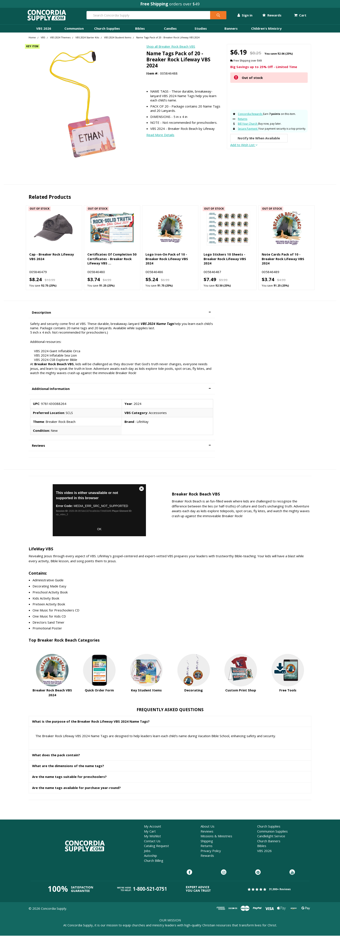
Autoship (150, 857)
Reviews (207, 832)
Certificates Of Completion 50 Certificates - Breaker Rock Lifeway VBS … (112, 260)
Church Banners (268, 842)
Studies (201, 30)
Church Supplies (107, 30)
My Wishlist (152, 837)
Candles (170, 30)
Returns (242, 120)
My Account (152, 827)
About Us (207, 827)
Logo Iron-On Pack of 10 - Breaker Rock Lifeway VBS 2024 (166, 260)
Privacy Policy (211, 852)
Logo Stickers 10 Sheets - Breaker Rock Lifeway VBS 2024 (225, 260)
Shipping (207, 842)
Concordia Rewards (250, 115)
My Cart (150, 832)
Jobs (147, 852)
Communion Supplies (272, 832)
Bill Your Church (247, 125)
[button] (122, 313)
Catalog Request (156, 847)
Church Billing (153, 862)
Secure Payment (247, 130)
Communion (74, 30)
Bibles (140, 30)
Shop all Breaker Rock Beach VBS (170, 48)
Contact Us (152, 842)
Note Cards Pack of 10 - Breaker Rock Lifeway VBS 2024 (283, 260)
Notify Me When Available (259, 139)
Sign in (243, 16)
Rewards (270, 16)
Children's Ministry (266, 30)
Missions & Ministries (216, 837)
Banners (231, 30)
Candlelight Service (271, 837)
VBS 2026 (43, 30)
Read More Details (160, 136)
